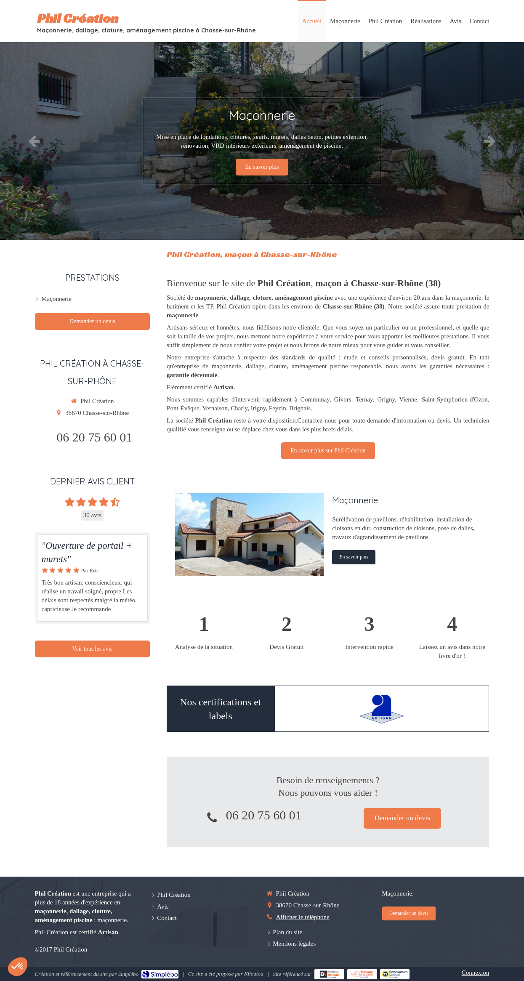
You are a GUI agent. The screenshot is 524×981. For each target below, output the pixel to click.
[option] (262, 141)
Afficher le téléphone (303, 917)
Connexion (475, 972)
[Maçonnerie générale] (249, 535)
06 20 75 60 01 (264, 815)
